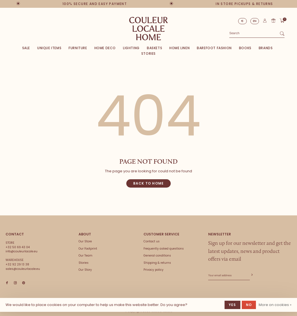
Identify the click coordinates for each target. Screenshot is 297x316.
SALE (26, 48)
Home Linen (179, 48)
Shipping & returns (157, 263)
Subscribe (251, 275)
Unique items (49, 48)
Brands (266, 48)
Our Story (85, 270)
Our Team (85, 255)
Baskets (154, 48)
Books (245, 48)
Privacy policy (153, 270)
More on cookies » (275, 304)
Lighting (131, 48)
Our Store (85, 241)
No (249, 304)
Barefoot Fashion (214, 48)
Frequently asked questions (164, 249)
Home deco (105, 48)
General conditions (157, 255)
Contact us (152, 241)
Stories (148, 53)
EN (255, 21)
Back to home (148, 183)
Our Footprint (88, 249)
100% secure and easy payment (96, 3)
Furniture (78, 48)
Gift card (273, 20)
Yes (232, 304)
